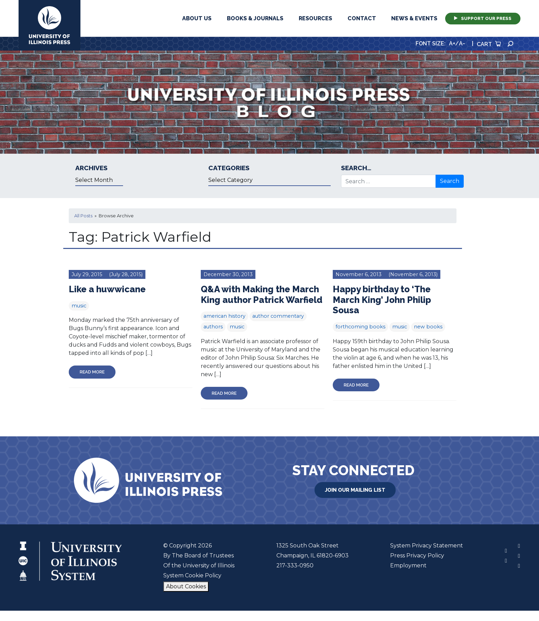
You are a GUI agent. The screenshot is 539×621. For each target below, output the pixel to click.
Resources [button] (315, 18)
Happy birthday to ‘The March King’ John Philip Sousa (382, 299)
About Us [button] (196, 18)
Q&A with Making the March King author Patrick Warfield (261, 294)
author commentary (278, 316)
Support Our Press (483, 18)
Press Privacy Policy (417, 555)
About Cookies (186, 586)
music (79, 306)
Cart (489, 44)
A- (462, 43)
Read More (92, 371)
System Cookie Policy (192, 575)
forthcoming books (360, 327)
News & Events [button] (414, 18)
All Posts (83, 215)
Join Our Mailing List (355, 490)
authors (213, 327)
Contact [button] (362, 18)
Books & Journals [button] (255, 18)
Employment (408, 565)
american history (224, 316)
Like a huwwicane (107, 289)
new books (428, 327)
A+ (452, 43)
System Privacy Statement (426, 545)
